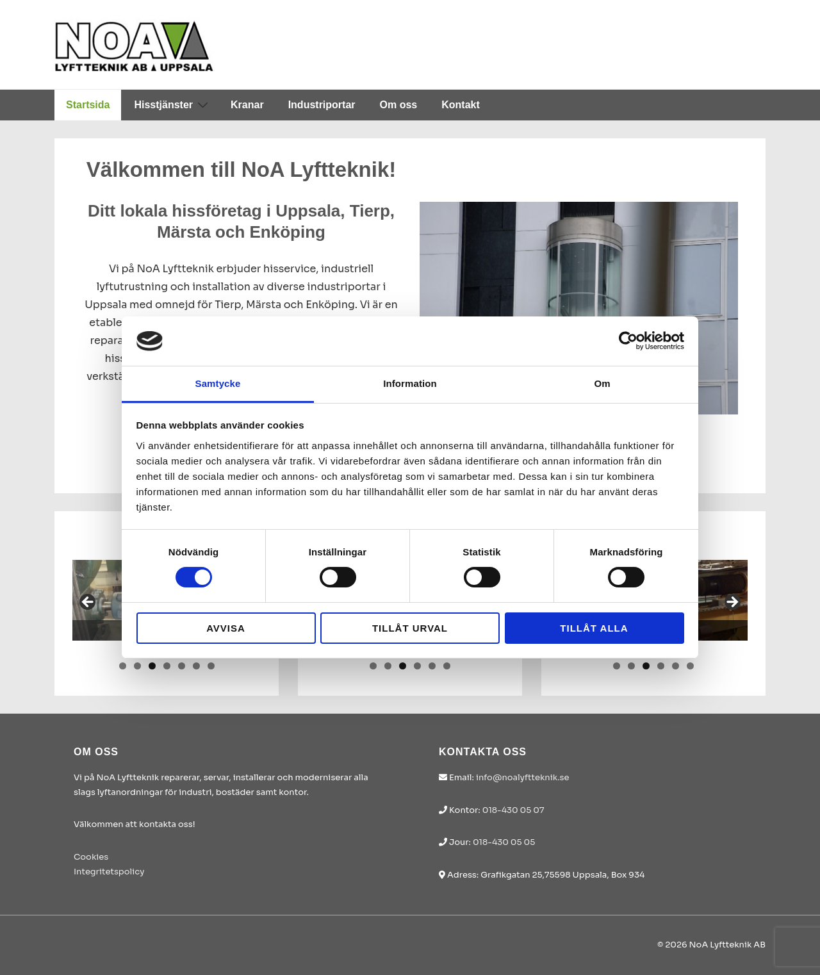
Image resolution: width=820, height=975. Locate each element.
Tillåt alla (594, 628)
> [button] (731, 602)
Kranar (247, 104)
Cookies (91, 856)
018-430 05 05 (504, 842)
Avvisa (225, 628)
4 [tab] (166, 665)
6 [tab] (196, 665)
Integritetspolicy (109, 871)
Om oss (399, 104)
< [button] (88, 602)
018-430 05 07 (513, 810)
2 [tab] (137, 665)
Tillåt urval (410, 628)
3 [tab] (152, 665)
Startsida (88, 104)
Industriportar (322, 104)
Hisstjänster (172, 104)
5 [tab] (181, 665)
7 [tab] (211, 665)
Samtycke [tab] (218, 383)
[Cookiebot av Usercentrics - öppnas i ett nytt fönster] (628, 340)
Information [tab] (410, 383)
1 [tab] (122, 665)
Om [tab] (602, 383)
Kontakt (460, 104)
